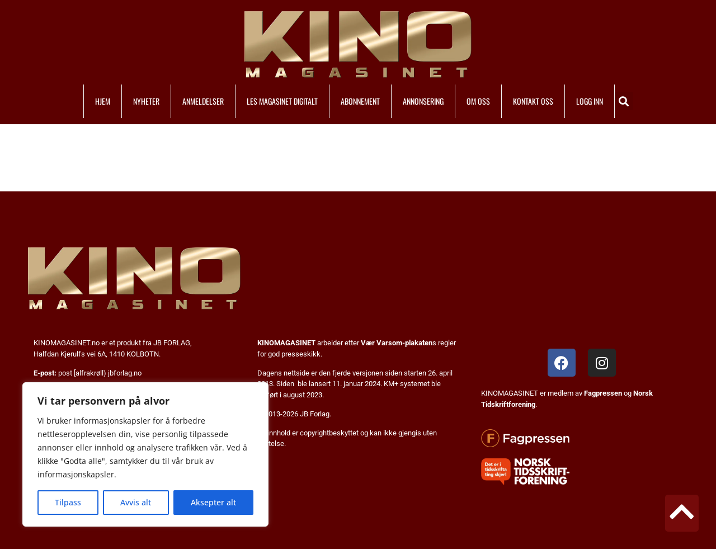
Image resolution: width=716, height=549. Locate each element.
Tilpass (68, 502)
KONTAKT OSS (533, 101)
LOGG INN (589, 101)
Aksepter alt (213, 502)
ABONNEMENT (360, 101)
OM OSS (478, 101)
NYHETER (146, 101)
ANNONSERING (423, 101)
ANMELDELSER (203, 101)
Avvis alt (135, 502)
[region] (145, 454)
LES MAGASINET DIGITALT (282, 101)
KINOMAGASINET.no (67, 343)
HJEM (102, 101)
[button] (624, 101)
